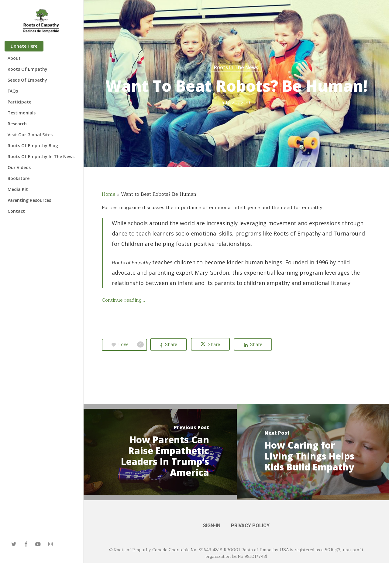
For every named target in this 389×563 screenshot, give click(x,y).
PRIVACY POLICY (250, 525)
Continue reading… (123, 300)
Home (108, 194)
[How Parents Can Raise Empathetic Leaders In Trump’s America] (160, 452)
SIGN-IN (211, 525)
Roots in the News (236, 67)
